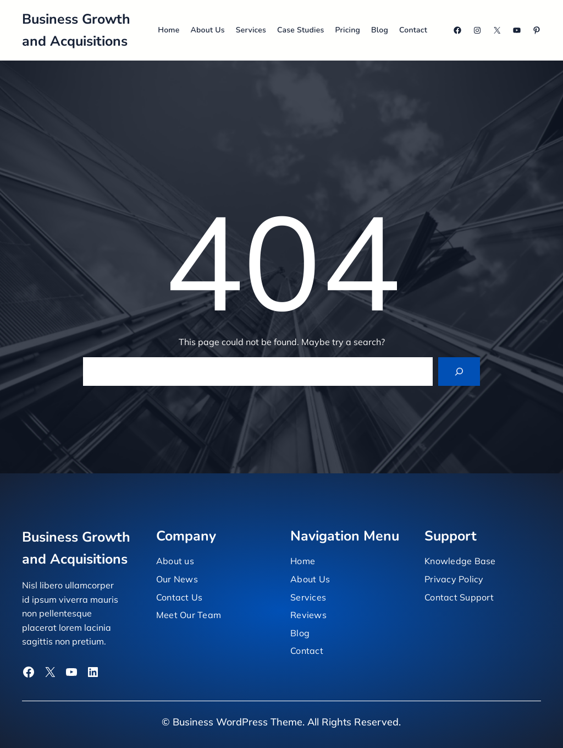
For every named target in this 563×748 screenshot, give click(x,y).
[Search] (459, 371)
